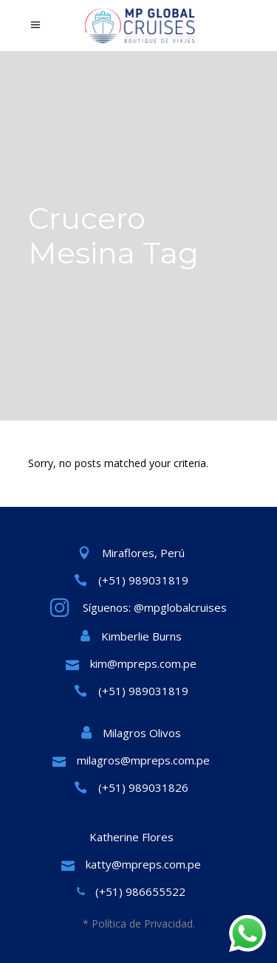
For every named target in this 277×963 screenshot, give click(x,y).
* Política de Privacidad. (139, 924)
